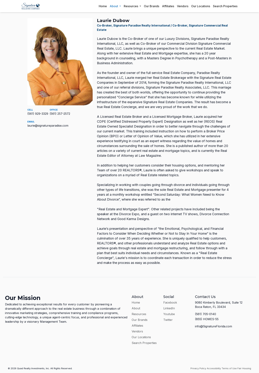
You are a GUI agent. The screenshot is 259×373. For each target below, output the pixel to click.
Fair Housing (244, 368)
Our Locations (200, 6)
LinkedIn (169, 308)
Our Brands (151, 6)
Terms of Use (229, 368)
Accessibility (214, 368)
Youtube (169, 314)
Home (103, 6)
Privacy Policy (198, 368)
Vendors (182, 6)
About (114, 6)
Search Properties (225, 6)
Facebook (170, 302)
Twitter (168, 320)
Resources (131, 6)
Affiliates (168, 6)
